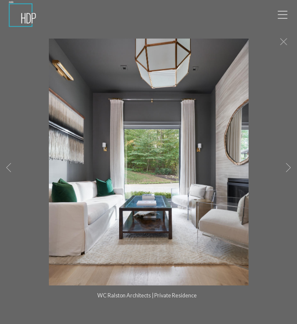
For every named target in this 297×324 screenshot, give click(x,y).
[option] (148, 172)
